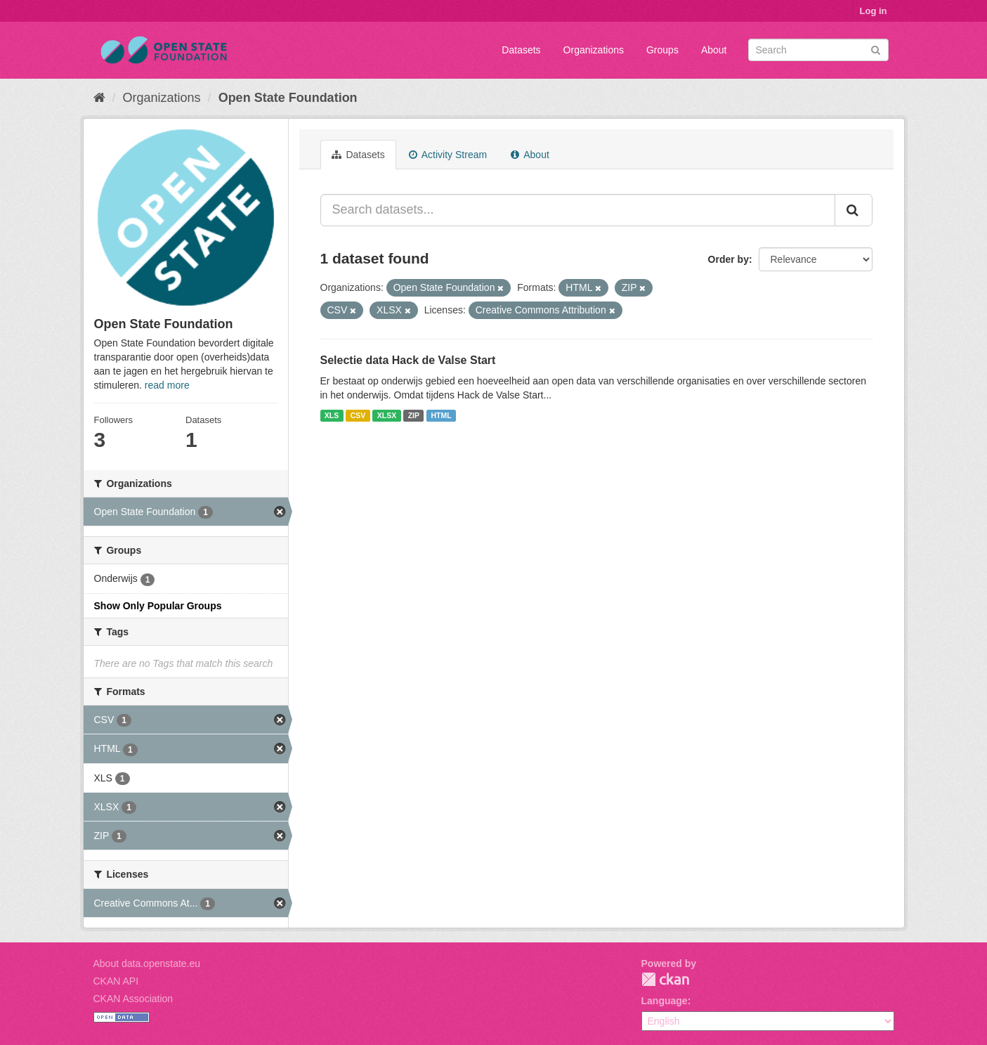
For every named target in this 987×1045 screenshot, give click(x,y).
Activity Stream (448, 154)
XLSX (386, 415)
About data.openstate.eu (147, 963)
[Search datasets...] (577, 210)
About (714, 50)
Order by (728, 259)
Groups (662, 50)
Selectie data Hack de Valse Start (408, 360)
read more (167, 385)
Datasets (521, 50)
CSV (358, 415)
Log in (873, 11)
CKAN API (116, 981)
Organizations (593, 50)
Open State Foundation (288, 98)
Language (664, 1000)
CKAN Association (133, 998)
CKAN (665, 979)
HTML (441, 415)
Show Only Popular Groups (158, 605)
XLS (332, 415)
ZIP (413, 415)
